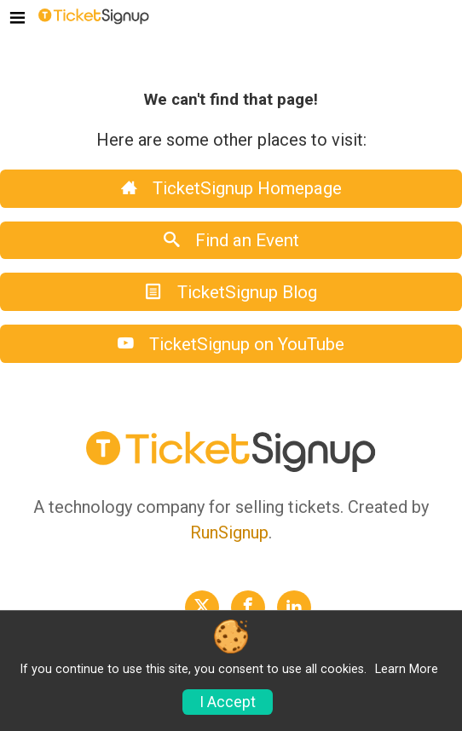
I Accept (227, 702)
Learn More (406, 669)
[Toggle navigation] (17, 19)
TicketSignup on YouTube (231, 344)
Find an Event (231, 240)
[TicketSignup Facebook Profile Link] (248, 607)
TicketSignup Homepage (231, 188)
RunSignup (229, 532)
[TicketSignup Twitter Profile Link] (202, 607)
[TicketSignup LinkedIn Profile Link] (294, 607)
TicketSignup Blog (231, 292)
